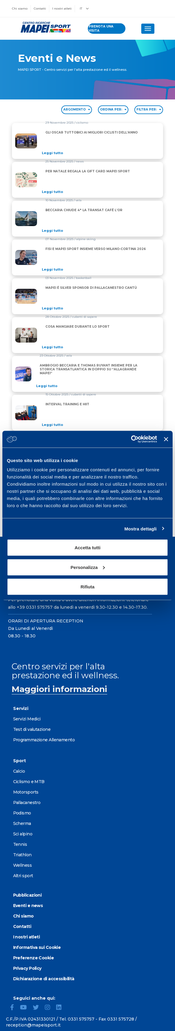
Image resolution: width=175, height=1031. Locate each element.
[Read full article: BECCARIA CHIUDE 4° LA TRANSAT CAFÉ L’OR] (86, 231)
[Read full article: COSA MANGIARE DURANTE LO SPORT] (79, 347)
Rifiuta (88, 586)
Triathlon (22, 854)
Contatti (40, 8)
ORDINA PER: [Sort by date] (113, 109)
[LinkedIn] (61, 1008)
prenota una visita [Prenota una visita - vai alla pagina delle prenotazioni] (101, 28)
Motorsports (26, 792)
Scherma (22, 823)
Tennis (20, 844)
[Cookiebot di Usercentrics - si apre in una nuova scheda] (131, 439)
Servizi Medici (27, 719)
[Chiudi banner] (166, 439)
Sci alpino (22, 834)
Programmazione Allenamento (44, 739)
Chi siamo (19, 8)
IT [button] (84, 8)
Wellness (22, 865)
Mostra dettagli (140, 528)
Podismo (22, 813)
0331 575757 (81, 1019)
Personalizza (87, 567)
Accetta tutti (88, 547)
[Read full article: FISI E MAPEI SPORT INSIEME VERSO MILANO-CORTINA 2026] (97, 269)
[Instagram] (50, 1008)
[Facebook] (14, 1008)
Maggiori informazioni (59, 689)
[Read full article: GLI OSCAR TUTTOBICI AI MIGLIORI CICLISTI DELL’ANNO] (93, 153)
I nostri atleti (62, 8)
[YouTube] (26, 1008)
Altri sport (23, 875)
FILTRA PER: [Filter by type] (148, 109)
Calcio (19, 771)
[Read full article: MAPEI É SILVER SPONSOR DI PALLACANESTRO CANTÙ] (93, 308)
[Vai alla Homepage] (44, 27)
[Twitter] (38, 1008)
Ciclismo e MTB (28, 781)
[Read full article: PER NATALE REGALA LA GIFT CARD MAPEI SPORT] (89, 192)
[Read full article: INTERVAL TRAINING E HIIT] (69, 425)
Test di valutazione (31, 729)
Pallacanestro (27, 802)
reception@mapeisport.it (33, 1025)
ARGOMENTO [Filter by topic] (76, 109)
